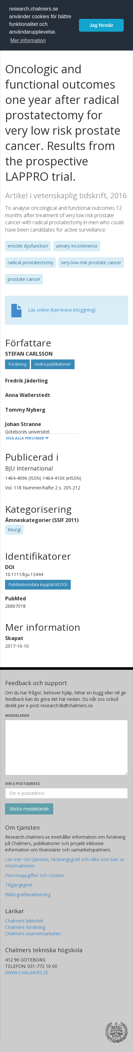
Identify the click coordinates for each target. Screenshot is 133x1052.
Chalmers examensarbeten (33, 933)
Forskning (17, 364)
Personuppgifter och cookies (35, 875)
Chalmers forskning (25, 927)
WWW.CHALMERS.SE (26, 972)
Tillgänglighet (18, 885)
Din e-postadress (22, 783)
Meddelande (17, 715)
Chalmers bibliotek (24, 921)
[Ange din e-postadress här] (66, 793)
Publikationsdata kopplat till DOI (38, 584)
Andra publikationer (53, 364)
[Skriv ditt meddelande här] (66, 747)
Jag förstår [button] (101, 25)
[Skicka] (29, 808)
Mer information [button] (28, 40)
